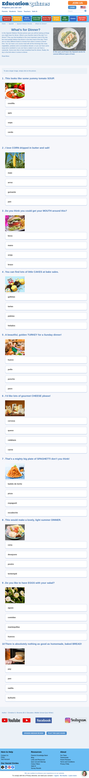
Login (72, 7)
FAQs (3, 757)
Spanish (11, 24)
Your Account (5, 759)
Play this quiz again (56, 733)
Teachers (27, 11)
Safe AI (33, 766)
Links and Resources (38, 759)
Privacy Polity (64, 764)
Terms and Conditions (67, 762)
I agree (56, 775)
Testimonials (64, 757)
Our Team (63, 755)
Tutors (19, 11)
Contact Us (4, 755)
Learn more (73, 775)
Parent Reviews (65, 759)
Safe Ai (34, 11)
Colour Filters (35, 764)
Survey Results (36, 768)
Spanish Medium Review (24, 24)
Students (12, 11)
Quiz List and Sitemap (38, 762)
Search (85, 11)
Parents (5, 11)
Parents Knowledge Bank (39, 755)
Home (4, 24)
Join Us (77, 2)
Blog (32, 757)
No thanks (63, 775)
